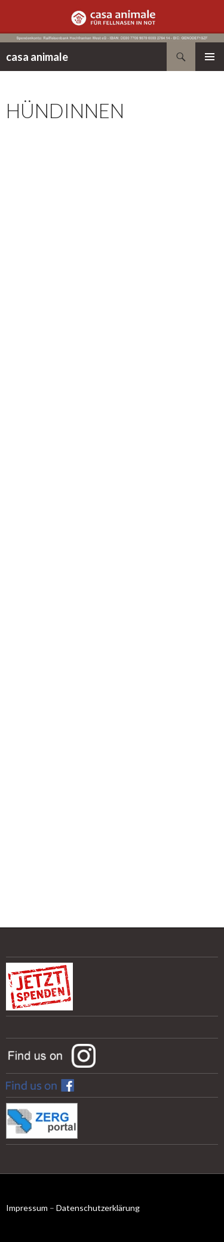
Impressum (27, 1208)
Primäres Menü (209, 56)
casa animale (37, 56)
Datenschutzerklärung (98, 1208)
